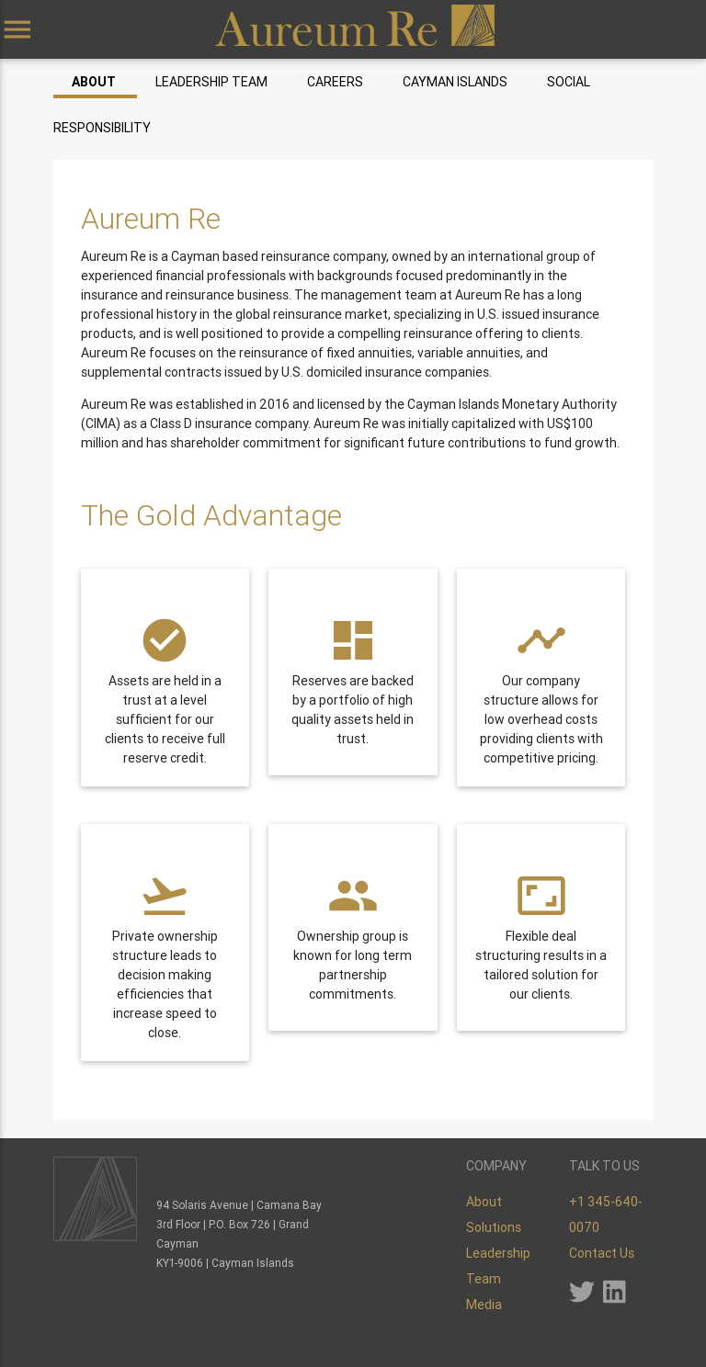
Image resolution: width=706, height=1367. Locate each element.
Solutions (493, 1227)
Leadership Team (211, 81)
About (94, 81)
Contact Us (601, 1253)
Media (484, 1304)
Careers (335, 81)
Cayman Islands (455, 81)
